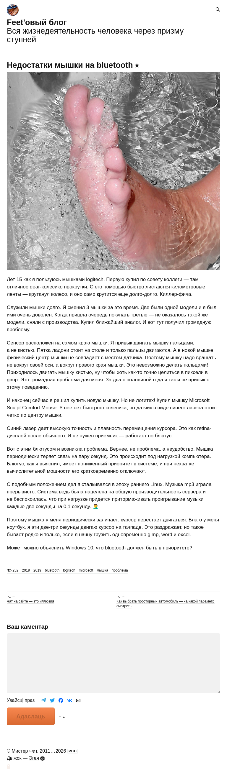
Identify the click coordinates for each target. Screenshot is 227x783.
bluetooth (52, 570)
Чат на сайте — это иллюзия (30, 601)
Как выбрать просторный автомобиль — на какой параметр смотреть (165, 603)
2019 (37, 570)
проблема (120, 570)
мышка (102, 570)
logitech (69, 570)
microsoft (86, 570)
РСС (73, 751)
